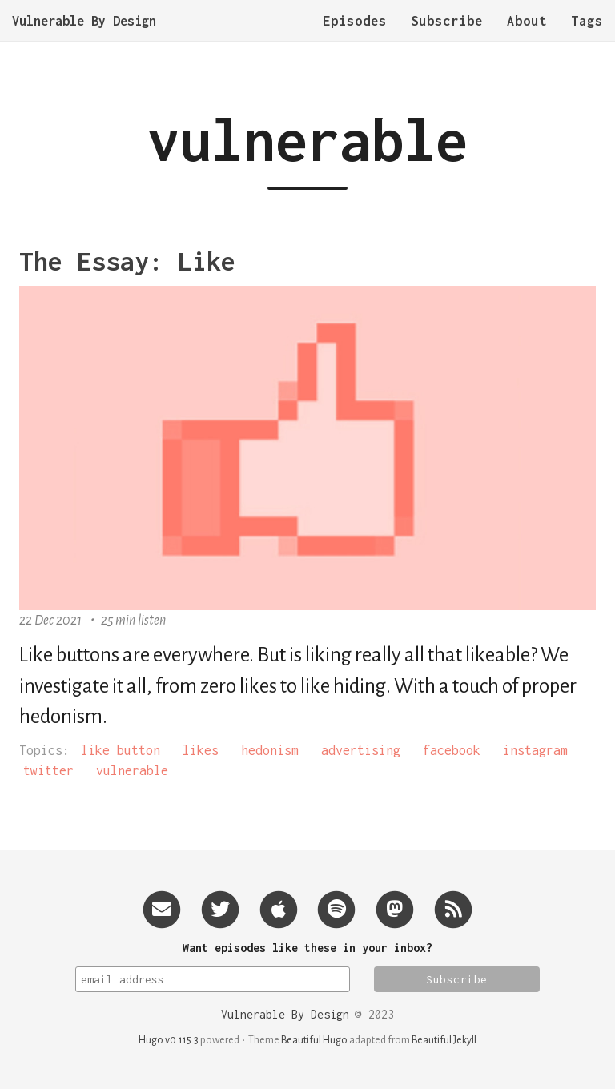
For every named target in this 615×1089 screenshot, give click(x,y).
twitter (48, 770)
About (527, 36)
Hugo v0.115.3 (169, 1040)
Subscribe (447, 36)
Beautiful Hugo (314, 1040)
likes (201, 750)
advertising (360, 750)
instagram (535, 750)
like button (120, 750)
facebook (451, 750)
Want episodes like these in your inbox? (307, 947)
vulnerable (132, 770)
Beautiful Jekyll (444, 1040)
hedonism (270, 750)
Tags (587, 36)
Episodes (355, 36)
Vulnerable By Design (84, 36)
